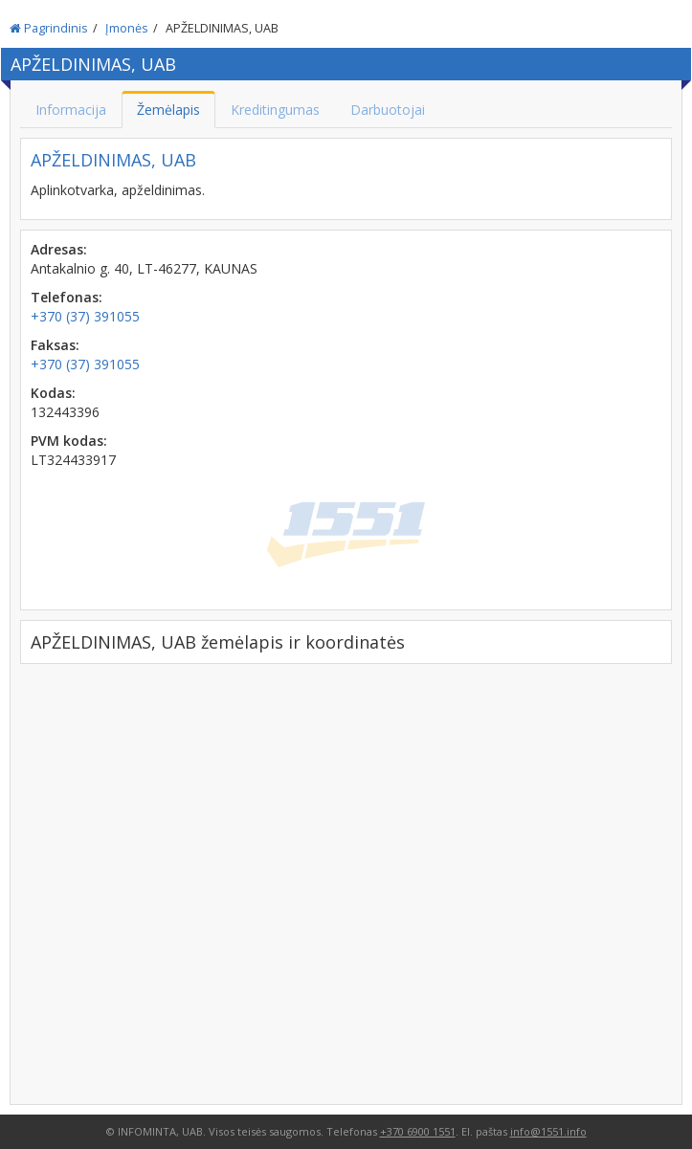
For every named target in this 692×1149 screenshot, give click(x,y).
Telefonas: (66, 297)
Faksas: (55, 345)
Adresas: (59, 249)
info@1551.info (548, 1131)
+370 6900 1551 (418, 1131)
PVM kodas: (69, 440)
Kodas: (53, 393)
